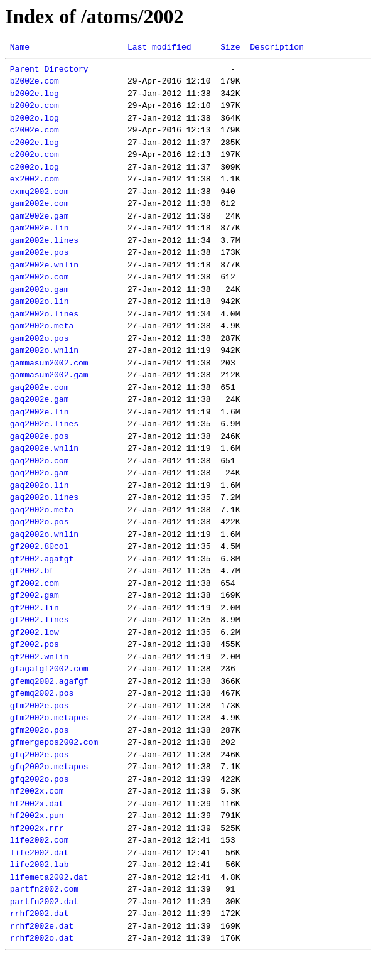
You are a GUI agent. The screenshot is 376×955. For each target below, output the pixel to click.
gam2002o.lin (39, 301)
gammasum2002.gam (49, 374)
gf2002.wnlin (39, 656)
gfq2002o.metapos (49, 766)
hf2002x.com (37, 791)
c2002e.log (34, 142)
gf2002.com (34, 583)
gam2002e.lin (39, 228)
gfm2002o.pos (39, 730)
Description (277, 47)
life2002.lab (39, 864)
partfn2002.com (44, 889)
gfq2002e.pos (39, 754)
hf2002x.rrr (37, 828)
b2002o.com (34, 105)
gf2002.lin (34, 607)
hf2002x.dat (37, 803)
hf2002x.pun (37, 815)
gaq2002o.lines (44, 497)
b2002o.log (34, 118)
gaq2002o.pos (39, 521)
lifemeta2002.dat (49, 877)
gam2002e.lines (44, 240)
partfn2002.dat (44, 901)
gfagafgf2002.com (49, 668)
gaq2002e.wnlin (44, 448)
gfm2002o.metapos (49, 717)
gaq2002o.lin (39, 485)
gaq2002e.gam (39, 399)
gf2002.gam (34, 595)
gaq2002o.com (39, 461)
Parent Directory (49, 69)
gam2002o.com (39, 277)
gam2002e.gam (39, 216)
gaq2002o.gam (39, 472)
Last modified (159, 47)
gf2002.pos (34, 644)
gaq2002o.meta (41, 509)
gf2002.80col (39, 546)
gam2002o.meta (41, 326)
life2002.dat (39, 852)
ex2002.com (34, 179)
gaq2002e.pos (39, 436)
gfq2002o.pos (39, 779)
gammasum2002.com (49, 363)
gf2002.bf (32, 570)
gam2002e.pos (39, 252)
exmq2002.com (39, 191)
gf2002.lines (39, 619)
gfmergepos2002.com (54, 742)
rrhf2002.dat (39, 913)
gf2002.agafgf (41, 558)
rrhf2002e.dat (41, 926)
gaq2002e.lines (44, 423)
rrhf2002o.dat (41, 938)
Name (20, 47)
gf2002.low (34, 632)
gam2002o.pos (39, 338)
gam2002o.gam (39, 289)
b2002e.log (34, 93)
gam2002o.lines (44, 314)
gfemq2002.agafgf (49, 681)
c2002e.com (34, 130)
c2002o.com (34, 154)
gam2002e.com (39, 203)
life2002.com (39, 840)
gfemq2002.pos (41, 693)
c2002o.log (34, 167)
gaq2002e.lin (39, 412)
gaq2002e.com (39, 387)
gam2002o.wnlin (44, 350)
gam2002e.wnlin (44, 265)
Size (230, 47)
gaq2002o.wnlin (44, 534)
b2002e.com (34, 81)
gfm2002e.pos (39, 705)
